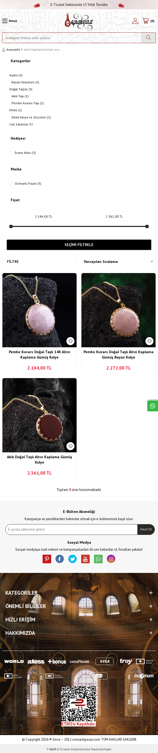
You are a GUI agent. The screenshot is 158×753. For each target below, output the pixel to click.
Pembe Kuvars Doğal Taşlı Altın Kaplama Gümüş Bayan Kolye (118, 354)
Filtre (13, 261)
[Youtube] (85, 559)
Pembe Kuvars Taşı (28, 103)
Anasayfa (11, 49)
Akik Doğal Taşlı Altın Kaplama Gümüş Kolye (39, 459)
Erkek (15, 110)
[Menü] (9, 21)
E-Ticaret (63, 749)
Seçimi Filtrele (79, 244)
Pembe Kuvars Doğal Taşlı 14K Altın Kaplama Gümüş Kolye (39, 354)
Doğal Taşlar (20, 89)
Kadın (15, 75)
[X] (72, 559)
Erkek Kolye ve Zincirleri (31, 117)
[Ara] (148, 38)
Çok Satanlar (21, 124)
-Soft (51, 749)
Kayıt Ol (146, 529)
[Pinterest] (47, 559)
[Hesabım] (135, 21)
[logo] (79, 21)
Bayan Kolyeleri (25, 82)
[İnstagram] (111, 559)
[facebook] (59, 559)
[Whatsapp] (98, 559)
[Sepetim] (148, 21)
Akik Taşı (20, 96)
